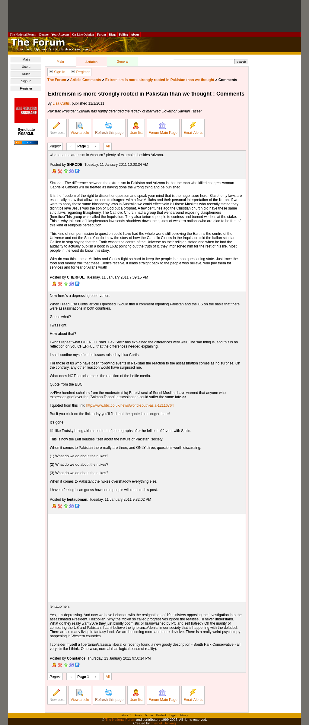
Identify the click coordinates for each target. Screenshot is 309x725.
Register (26, 88)
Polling (123, 34)
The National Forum (23, 34)
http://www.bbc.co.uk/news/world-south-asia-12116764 (130, 405)
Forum (101, 34)
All (108, 146)
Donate (44, 34)
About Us (126, 715)
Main (26, 59)
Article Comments (85, 80)
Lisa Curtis (61, 103)
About (135, 34)
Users (26, 66)
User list (135, 128)
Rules (26, 74)
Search (138, 715)
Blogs (112, 34)
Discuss (149, 715)
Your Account (60, 34)
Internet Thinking (163, 723)
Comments (227, 80)
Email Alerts (192, 128)
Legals (173, 715)
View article (80, 128)
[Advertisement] (154, 16)
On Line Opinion (83, 34)
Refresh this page (109, 128)
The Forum (56, 80)
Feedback (161, 715)
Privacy (184, 715)
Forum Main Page (163, 128)
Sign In (26, 81)
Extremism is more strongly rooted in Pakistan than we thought (159, 80)
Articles (91, 62)
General (122, 61)
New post (57, 128)
